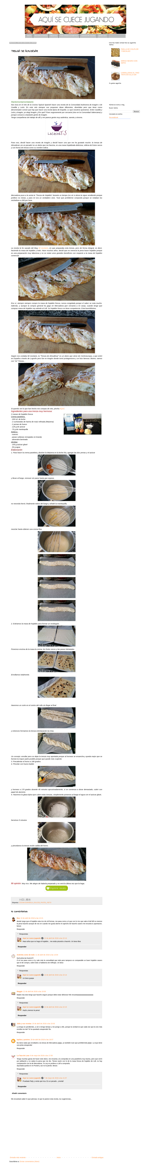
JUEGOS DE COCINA (88, 36)
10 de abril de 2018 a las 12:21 (32, 918)
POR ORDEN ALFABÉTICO (69, 36)
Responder (21, 929)
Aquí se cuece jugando (32, 938)
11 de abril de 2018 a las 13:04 (46, 955)
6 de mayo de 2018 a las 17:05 (41, 1055)
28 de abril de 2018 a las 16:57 (42, 1039)
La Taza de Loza (23, 1055)
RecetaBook (113, 117)
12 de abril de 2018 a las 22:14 (55, 975)
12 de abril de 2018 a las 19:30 (34, 991)
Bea (18, 918)
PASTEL (43, 902)
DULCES (37, 902)
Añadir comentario (19, 1093)
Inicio (59, 1157)
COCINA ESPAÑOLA (26, 902)
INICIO (29, 36)
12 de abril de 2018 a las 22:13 (55, 938)
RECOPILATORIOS (41, 36)
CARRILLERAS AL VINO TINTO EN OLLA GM (130, 74)
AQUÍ (62, 409)
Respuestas (23, 934)
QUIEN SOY (103, 36)
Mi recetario (43, 248)
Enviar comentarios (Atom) (29, 1161)
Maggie (19, 991)
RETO (49, 902)
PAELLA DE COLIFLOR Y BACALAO (129, 50)
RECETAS (53, 36)
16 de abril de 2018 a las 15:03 (43, 1024)
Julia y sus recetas (24, 1024)
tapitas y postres (23, 1039)
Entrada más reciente (18, 1157)
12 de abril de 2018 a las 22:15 (55, 1007)
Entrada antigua (97, 1157)
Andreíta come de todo (26, 955)
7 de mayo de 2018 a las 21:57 (55, 1078)
